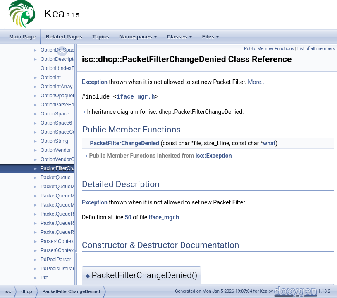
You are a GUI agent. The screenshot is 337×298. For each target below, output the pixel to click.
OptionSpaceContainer (66, 132)
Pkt (44, 278)
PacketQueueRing (61, 214)
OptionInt (51, 77)
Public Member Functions (269, 48)
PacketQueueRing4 (62, 223)
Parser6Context (58, 250)
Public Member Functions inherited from (158, 155)
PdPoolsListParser (61, 269)
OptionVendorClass (62, 159)
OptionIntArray (56, 86)
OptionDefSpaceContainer (69, 50)
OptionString (54, 141)
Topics (100, 37)
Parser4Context (58, 241)
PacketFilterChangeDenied (70, 168)
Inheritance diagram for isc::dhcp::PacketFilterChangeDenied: (163, 111)
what (269, 143)
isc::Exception (214, 155)
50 (128, 217)
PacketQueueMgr (60, 187)
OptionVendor (56, 150)
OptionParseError (60, 105)
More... (256, 82)
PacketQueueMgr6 (61, 205)
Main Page (22, 37)
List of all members (316, 48)
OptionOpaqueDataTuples (69, 96)
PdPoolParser (56, 259)
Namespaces (138, 37)
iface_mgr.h (136, 97)
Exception (95, 82)
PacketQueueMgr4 (61, 196)
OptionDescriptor (59, 59)
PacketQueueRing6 (62, 232)
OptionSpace (55, 114)
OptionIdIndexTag (60, 68)
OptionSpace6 (56, 123)
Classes (179, 37)
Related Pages (63, 37)
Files (211, 37)
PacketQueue (56, 177)
